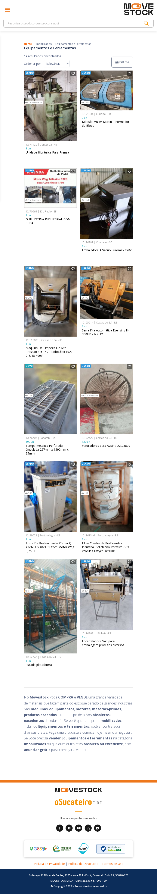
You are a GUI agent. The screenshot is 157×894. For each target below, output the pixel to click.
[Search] (75, 23)
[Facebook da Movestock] (59, 827)
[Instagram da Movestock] (69, 827)
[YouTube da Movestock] (78, 827)
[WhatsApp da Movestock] (97, 827)
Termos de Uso (112, 864)
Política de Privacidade (49, 864)
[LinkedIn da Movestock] (88, 827)
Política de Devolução (83, 864)
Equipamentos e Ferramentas (73, 44)
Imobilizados (44, 44)
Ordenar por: (32, 64)
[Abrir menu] (7, 9)
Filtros (122, 62)
